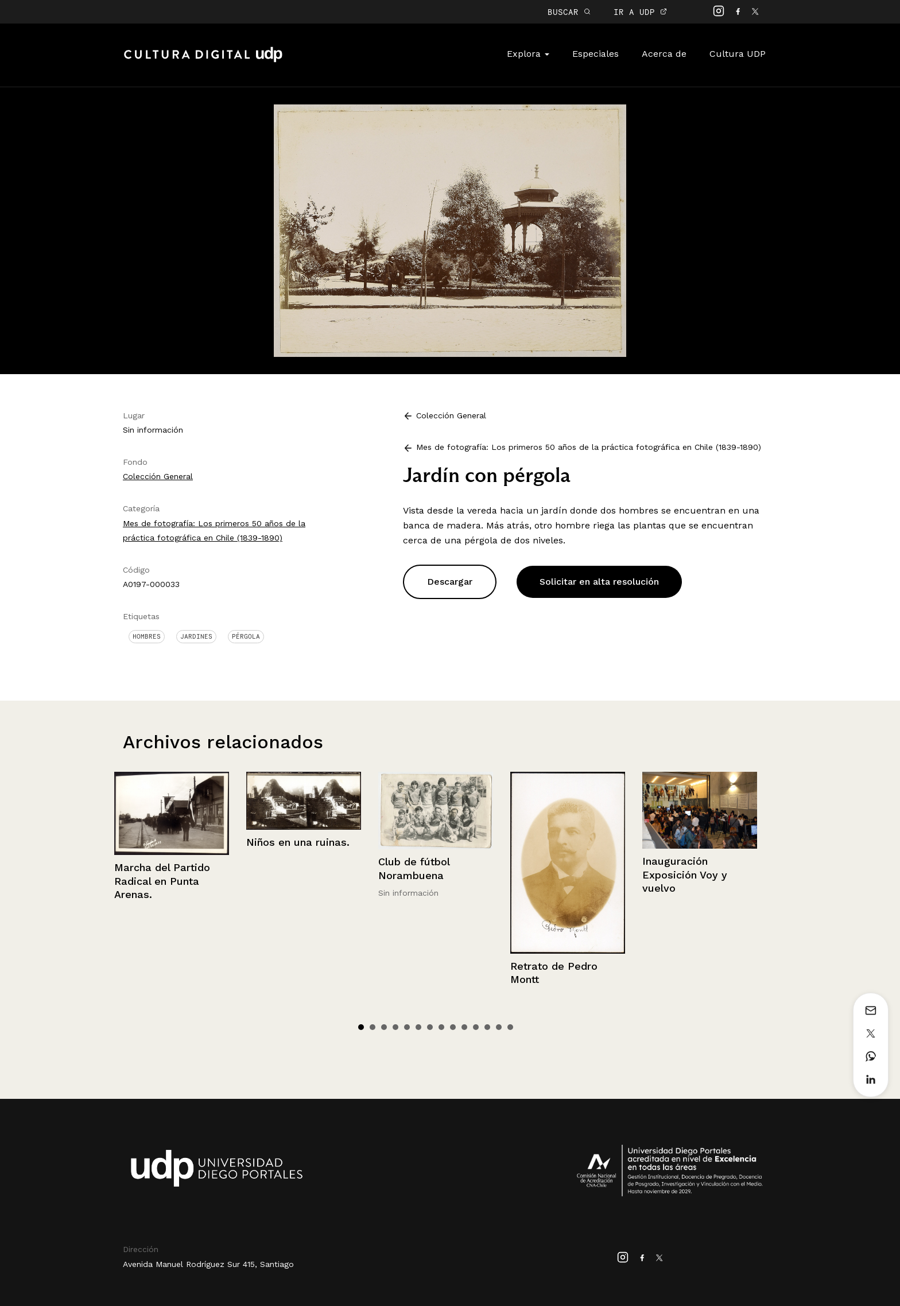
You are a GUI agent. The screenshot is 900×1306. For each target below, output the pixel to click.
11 (476, 1027)
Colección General (158, 476)
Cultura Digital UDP (203, 60)
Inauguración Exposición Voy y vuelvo (684, 874)
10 (464, 1027)
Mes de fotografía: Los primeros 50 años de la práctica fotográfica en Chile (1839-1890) (588, 447)
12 (487, 1027)
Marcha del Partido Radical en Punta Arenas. (162, 880)
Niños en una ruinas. (298, 842)
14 (510, 1027)
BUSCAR (569, 12)
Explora (528, 53)
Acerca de (664, 53)
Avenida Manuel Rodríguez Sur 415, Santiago (208, 1264)
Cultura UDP (737, 53)
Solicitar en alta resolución (599, 581)
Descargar (449, 581)
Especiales (595, 53)
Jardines (196, 636)
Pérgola (246, 636)
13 (499, 1027)
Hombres (147, 636)
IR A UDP (640, 12)
